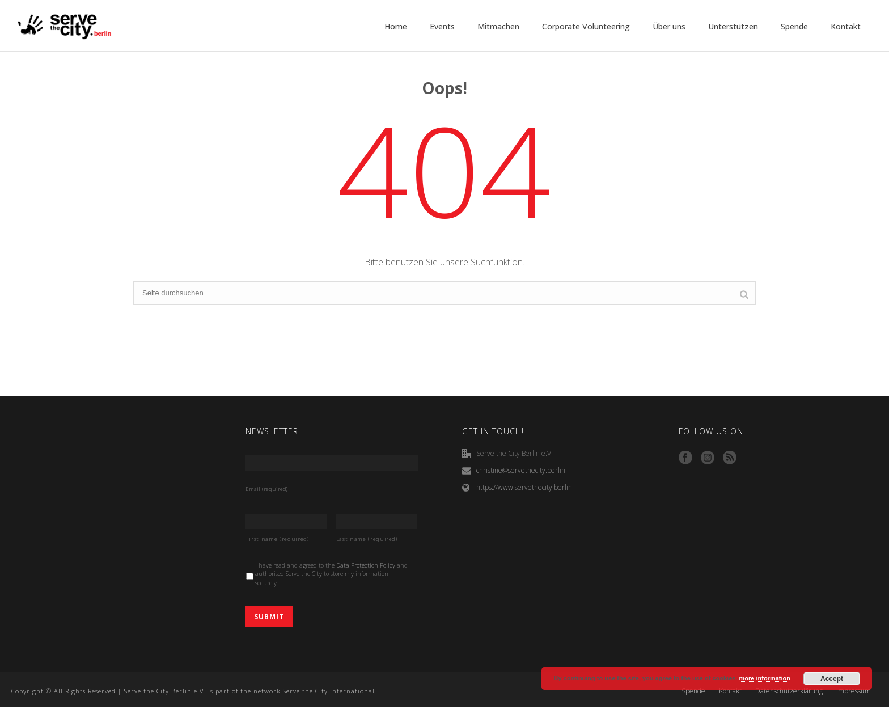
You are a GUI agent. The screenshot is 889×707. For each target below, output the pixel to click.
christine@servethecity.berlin (520, 470)
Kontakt (846, 26)
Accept (831, 679)
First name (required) (277, 539)
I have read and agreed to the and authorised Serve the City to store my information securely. (331, 574)
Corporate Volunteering (586, 26)
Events (442, 26)
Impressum (853, 691)
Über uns (669, 26)
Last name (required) (366, 539)
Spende (794, 26)
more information (764, 678)
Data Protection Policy (365, 565)
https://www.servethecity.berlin (524, 487)
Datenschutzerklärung (789, 691)
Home (395, 26)
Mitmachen (498, 26)
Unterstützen (733, 26)
